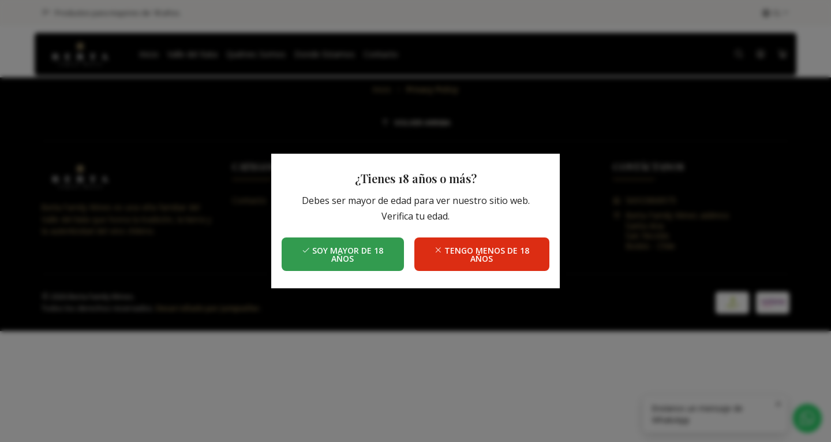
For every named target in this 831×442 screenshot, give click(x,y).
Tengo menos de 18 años (481, 254)
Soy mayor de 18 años (342, 254)
